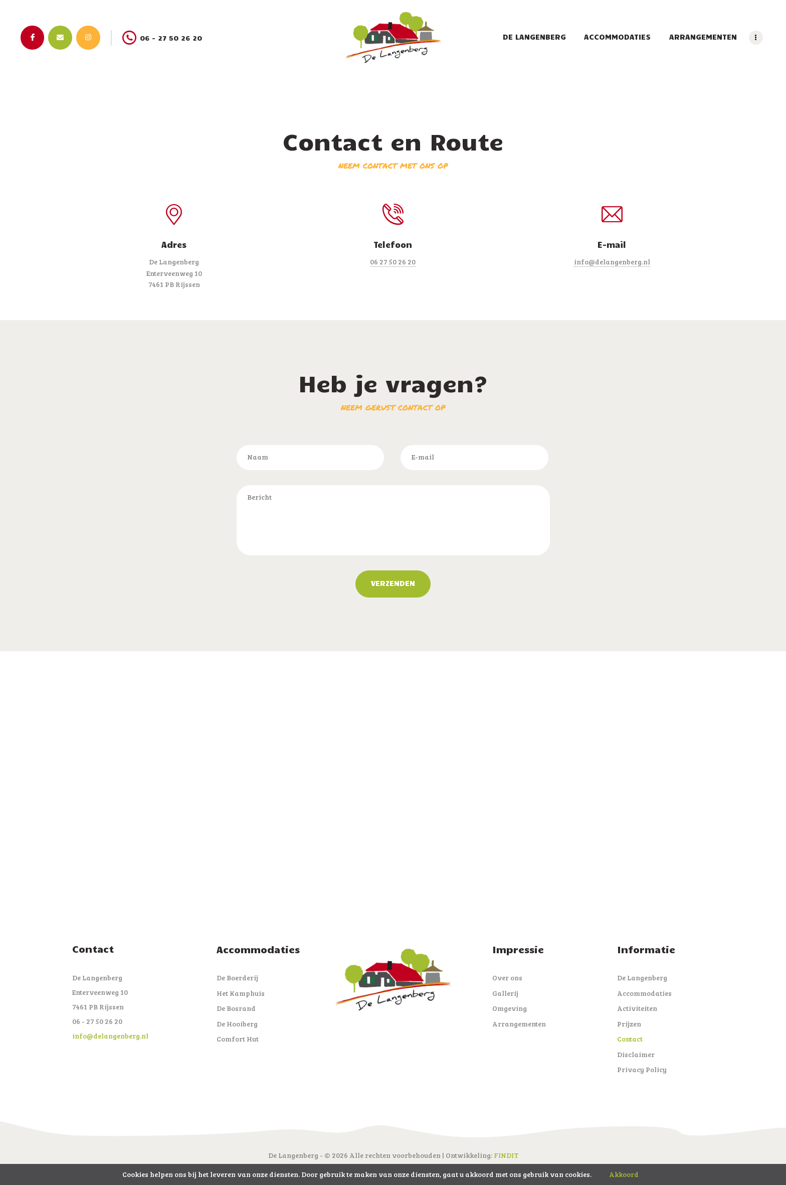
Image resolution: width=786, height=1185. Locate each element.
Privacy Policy (642, 1069)
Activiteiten (637, 1008)
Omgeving (509, 1008)
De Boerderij (237, 977)
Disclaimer (636, 1054)
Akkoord (624, 1174)
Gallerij (505, 993)
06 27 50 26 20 (393, 261)
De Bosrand (236, 1008)
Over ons (507, 977)
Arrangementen (519, 1023)
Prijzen (629, 1023)
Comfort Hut (238, 1039)
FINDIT (506, 1155)
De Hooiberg (237, 1023)
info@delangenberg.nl (612, 261)
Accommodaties (644, 993)
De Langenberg (642, 977)
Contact (630, 1039)
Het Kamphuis (241, 993)
